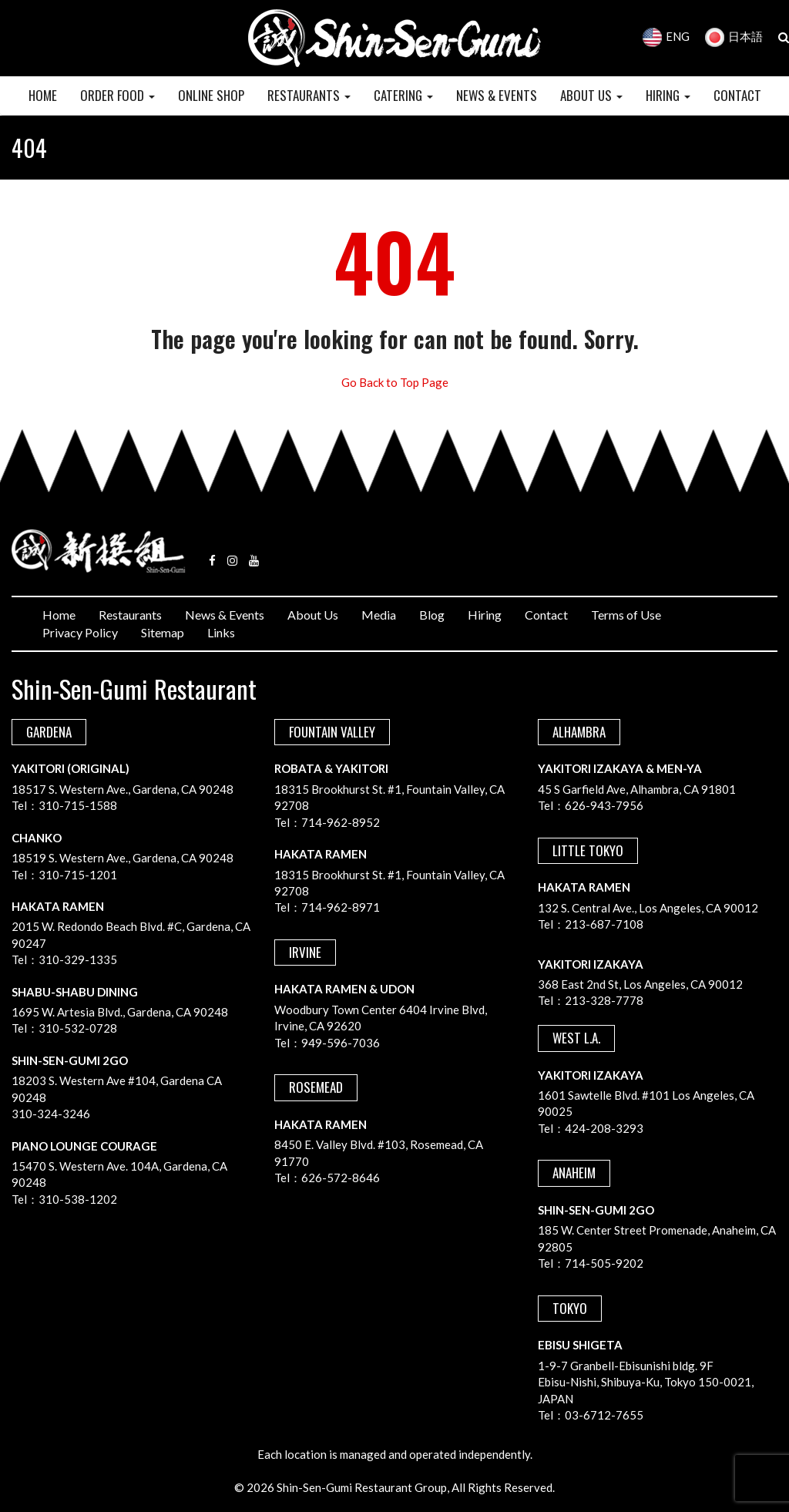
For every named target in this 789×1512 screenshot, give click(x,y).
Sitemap (162, 632)
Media (378, 614)
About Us (312, 614)
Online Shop (211, 95)
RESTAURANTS (309, 95)
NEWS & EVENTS (496, 95)
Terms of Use (626, 614)
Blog (432, 614)
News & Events (224, 614)
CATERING (403, 95)
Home (59, 614)
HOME (43, 95)
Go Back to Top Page (394, 382)
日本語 (734, 36)
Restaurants (130, 614)
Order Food (117, 95)
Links (221, 632)
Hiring (485, 614)
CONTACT (737, 95)
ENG (666, 36)
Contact (546, 614)
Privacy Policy (80, 632)
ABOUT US (591, 95)
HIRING (668, 95)
